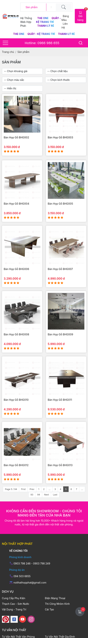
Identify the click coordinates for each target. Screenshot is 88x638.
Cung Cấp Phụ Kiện (13, 598)
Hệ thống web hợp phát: (26, 22)
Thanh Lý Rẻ (45, 25)
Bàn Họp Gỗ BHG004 (16, 211)
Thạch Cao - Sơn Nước (15, 603)
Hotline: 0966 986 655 (42, 43)
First (23, 489)
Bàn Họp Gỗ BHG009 (60, 342)
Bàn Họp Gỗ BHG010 (16, 407)
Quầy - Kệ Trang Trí (42, 33)
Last (55, 494)
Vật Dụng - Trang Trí (14, 609)
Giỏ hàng (81, 15)
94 (38, 494)
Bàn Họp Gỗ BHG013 (60, 473)
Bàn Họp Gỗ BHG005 (60, 211)
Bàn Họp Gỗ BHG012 (16, 473)
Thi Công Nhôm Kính (57, 603)
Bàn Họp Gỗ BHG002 (16, 137)
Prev (32, 489)
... (50, 489)
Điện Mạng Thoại (55, 598)
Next (46, 494)
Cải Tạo (49, 609)
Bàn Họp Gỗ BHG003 (60, 137)
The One (43, 18)
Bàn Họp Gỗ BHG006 (16, 277)
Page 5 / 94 (11, 489)
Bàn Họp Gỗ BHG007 (60, 277)
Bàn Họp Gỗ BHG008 (16, 342)
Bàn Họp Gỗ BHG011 (60, 407)
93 (32, 494)
